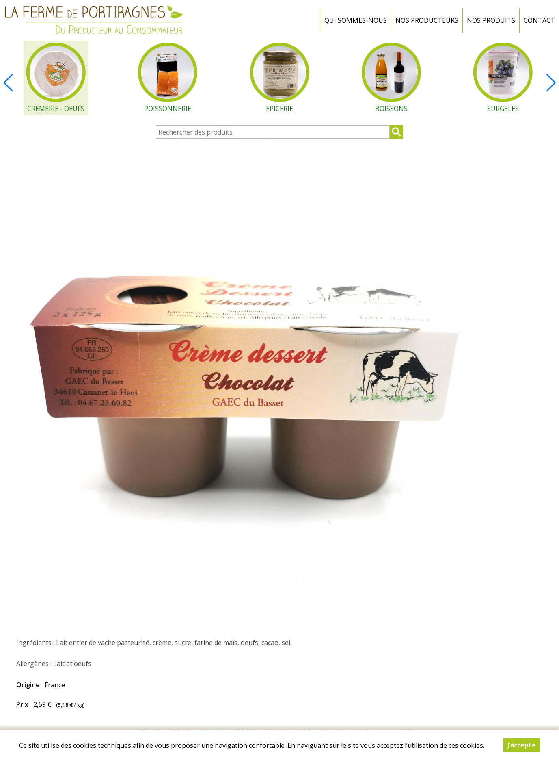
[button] (551, 83)
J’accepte (521, 745)
